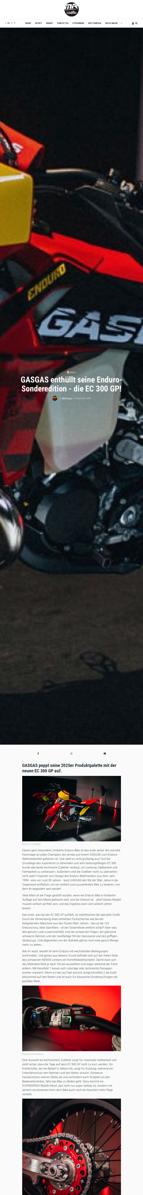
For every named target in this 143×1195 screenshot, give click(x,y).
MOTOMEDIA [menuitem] (94, 23)
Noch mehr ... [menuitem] (112, 24)
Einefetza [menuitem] (62, 23)
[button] (38, 754)
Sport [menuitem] (38, 23)
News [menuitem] (28, 23)
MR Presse (67, 398)
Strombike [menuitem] (78, 23)
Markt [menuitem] (49, 23)
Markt (72, 372)
